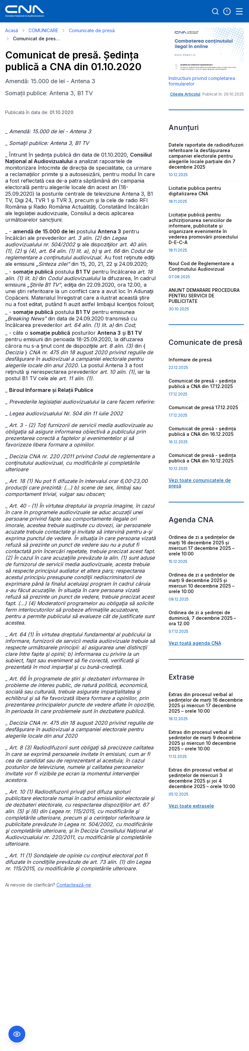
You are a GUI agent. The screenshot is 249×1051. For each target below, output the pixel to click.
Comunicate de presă (92, 30)
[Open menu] (239, 11)
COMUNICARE (43, 30)
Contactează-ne (73, 885)
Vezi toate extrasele (191, 806)
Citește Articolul (185, 94)
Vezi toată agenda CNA (195, 643)
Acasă (11, 30)
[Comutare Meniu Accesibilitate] (17, 1034)
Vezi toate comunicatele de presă (200, 482)
